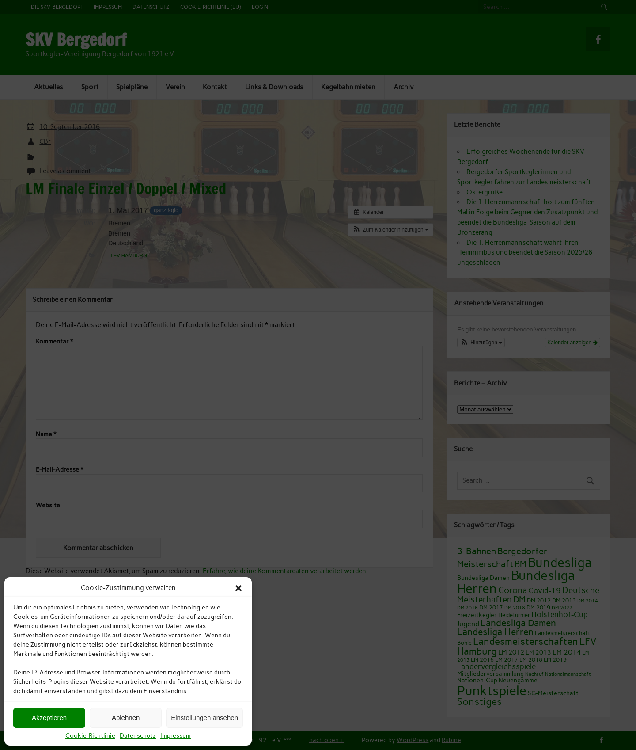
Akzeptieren (49, 717)
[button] (238, 588)
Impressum (175, 735)
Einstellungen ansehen (204, 717)
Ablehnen (126, 717)
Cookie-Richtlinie (90, 735)
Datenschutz (138, 735)
